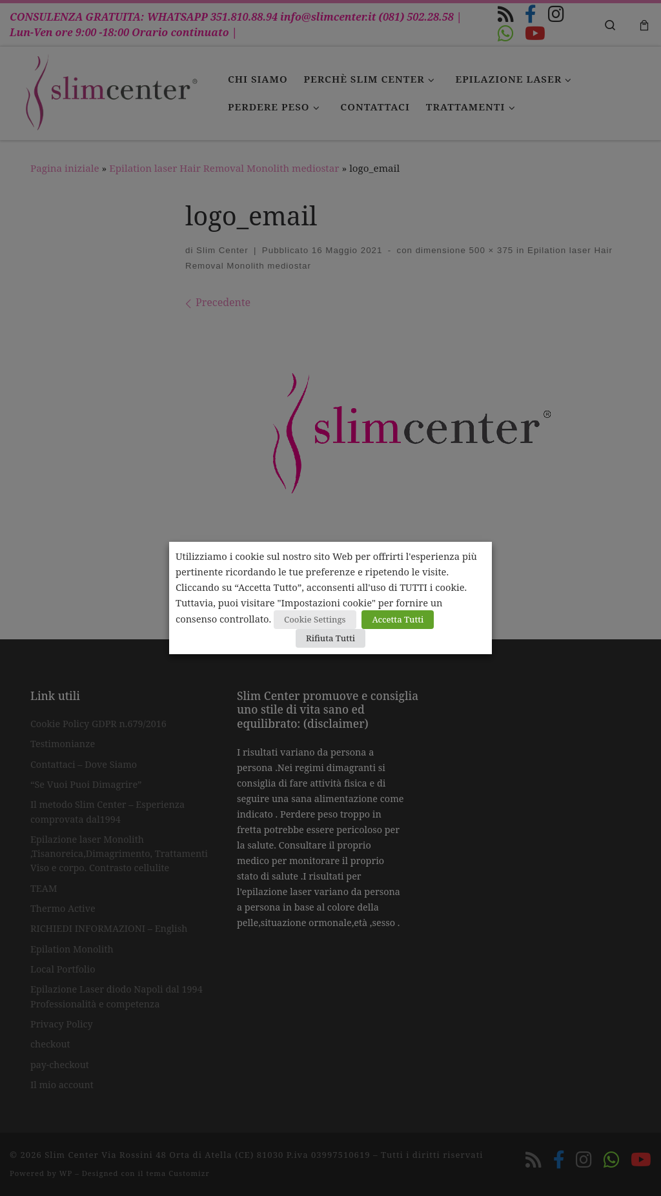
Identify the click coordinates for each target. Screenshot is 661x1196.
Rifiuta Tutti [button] (330, 638)
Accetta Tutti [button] (397, 619)
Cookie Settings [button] (315, 619)
